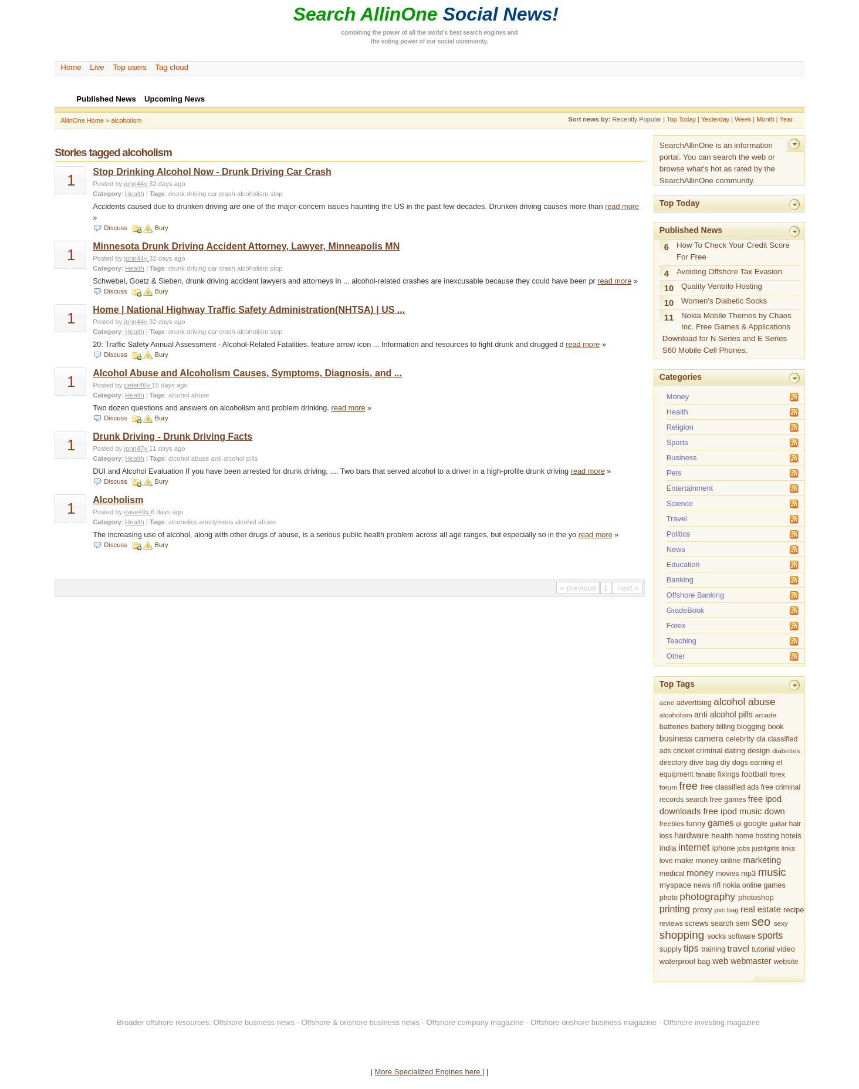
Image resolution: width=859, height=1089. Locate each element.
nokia (731, 885)
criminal (709, 750)
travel (738, 948)
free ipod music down (743, 811)
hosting (767, 836)
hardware (691, 835)
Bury (161, 227)
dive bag (703, 762)
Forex (676, 625)
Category (107, 193)
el (779, 762)
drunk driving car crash (201, 193)
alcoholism (126, 120)
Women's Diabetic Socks (724, 300)
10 (669, 288)
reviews (671, 923)
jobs (743, 848)
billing (725, 727)
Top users (130, 67)
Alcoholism (118, 500)
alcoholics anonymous (201, 521)
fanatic (705, 774)
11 (669, 317)
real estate (760, 909)
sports (770, 935)
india (668, 848)
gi (739, 824)
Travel (677, 518)
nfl (716, 885)
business (676, 738)
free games (727, 799)
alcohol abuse (188, 395)
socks (716, 936)
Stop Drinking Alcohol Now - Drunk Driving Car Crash (212, 172)
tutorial (763, 949)
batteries (674, 726)
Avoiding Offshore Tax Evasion (729, 271)
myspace (675, 885)
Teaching (681, 640)
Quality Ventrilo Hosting (721, 286)
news (702, 885)
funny (695, 823)
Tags (157, 193)
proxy (702, 909)
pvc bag (726, 910)
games (720, 823)
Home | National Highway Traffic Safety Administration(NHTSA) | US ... (249, 310)
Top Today (681, 119)
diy (726, 762)
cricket (683, 751)
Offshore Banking (695, 595)
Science (680, 503)
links (788, 848)
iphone (723, 848)
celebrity (740, 738)
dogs (740, 762)
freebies (672, 824)
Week (743, 119)
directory (674, 762)
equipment (677, 774)
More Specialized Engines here (429, 1071)
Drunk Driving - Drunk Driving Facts (172, 436)
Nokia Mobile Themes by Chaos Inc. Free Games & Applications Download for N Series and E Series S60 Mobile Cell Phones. (727, 333)
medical (672, 873)
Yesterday (715, 119)
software (742, 936)
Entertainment (690, 488)
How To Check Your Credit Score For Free (733, 251)
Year (786, 119)
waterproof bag (685, 961)
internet (693, 847)
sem (742, 923)
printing (675, 909)
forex (776, 774)
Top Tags (677, 684)
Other (676, 656)
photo (669, 898)
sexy (781, 923)
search (722, 923)
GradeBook (685, 610)
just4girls (765, 848)
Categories (681, 377)
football (754, 774)
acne (667, 703)
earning (762, 762)
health (722, 835)
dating (735, 750)
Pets (674, 472)
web (720, 961)
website (786, 961)
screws (696, 923)
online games (764, 885)
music (772, 872)
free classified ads (730, 787)
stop (276, 193)
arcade (765, 715)
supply (671, 949)
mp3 (748, 873)
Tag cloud (171, 67)
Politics (678, 534)
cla (761, 739)
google (755, 823)
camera (709, 738)
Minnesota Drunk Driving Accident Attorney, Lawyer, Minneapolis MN (246, 246)
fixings (728, 774)
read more (622, 206)
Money (678, 396)
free (688, 786)
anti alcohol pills (234, 458)
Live (97, 67)
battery (702, 726)
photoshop (756, 897)
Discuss (115, 227)
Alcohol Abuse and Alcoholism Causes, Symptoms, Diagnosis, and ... (247, 373)
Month (765, 119)
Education (683, 564)
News (676, 549)
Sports (677, 442)
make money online (708, 860)
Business (682, 457)
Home (70, 67)
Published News (691, 230)
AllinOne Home (82, 120)
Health (134, 193)
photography (707, 896)
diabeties (786, 751)
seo (761, 921)
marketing (762, 860)
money (699, 873)
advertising (694, 703)
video (786, 949)
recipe (793, 909)
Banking (680, 579)
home (744, 836)
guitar (778, 824)
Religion (680, 427)
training (713, 949)
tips (691, 948)
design (759, 750)
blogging (751, 726)
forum (668, 787)
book (776, 727)
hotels (791, 835)
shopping (682, 935)
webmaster (751, 961)
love (666, 861)
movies (727, 873)
